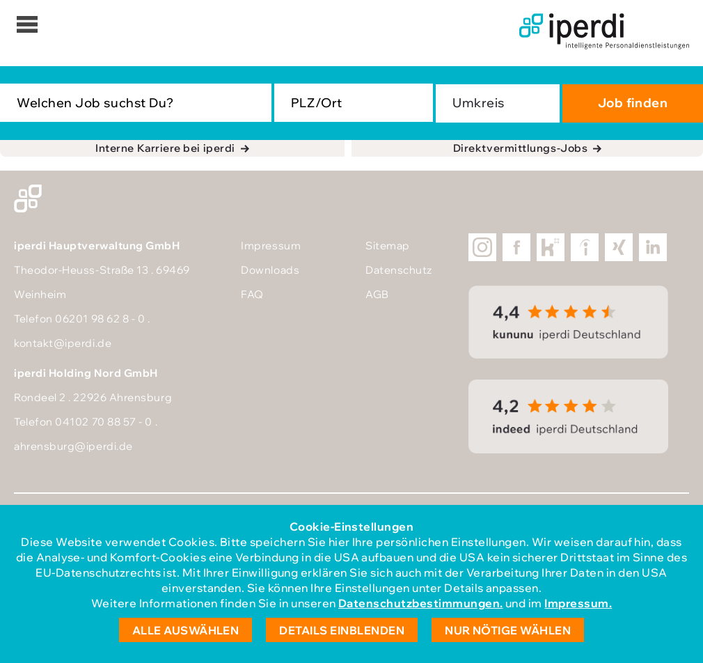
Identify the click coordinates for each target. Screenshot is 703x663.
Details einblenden (341, 630)
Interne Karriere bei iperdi (165, 148)
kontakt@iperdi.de (62, 343)
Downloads (270, 269)
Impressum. (578, 603)
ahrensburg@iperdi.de (73, 446)
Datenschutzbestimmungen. (420, 603)
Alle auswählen (185, 630)
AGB (377, 294)
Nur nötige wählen (508, 630)
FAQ (252, 294)
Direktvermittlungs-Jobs (520, 148)
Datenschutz (398, 269)
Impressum (271, 245)
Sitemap (387, 245)
